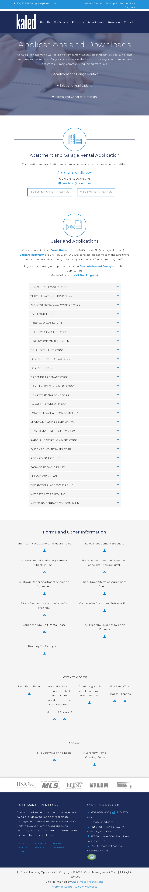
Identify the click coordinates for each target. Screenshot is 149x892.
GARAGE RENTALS (96, 192)
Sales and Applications (74, 85)
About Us (45, 22)
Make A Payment (94, 3)
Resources (114, 22)
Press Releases (95, 22)
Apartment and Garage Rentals (74, 74)
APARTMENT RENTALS (49, 192)
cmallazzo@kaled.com (75, 183)
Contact (128, 22)
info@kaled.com (45, 3)
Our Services (61, 22)
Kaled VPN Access (85, 886)
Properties (78, 22)
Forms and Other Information (74, 97)
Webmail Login (62, 886)
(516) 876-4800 (23, 3)
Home (21, 843)
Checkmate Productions (87, 881)
